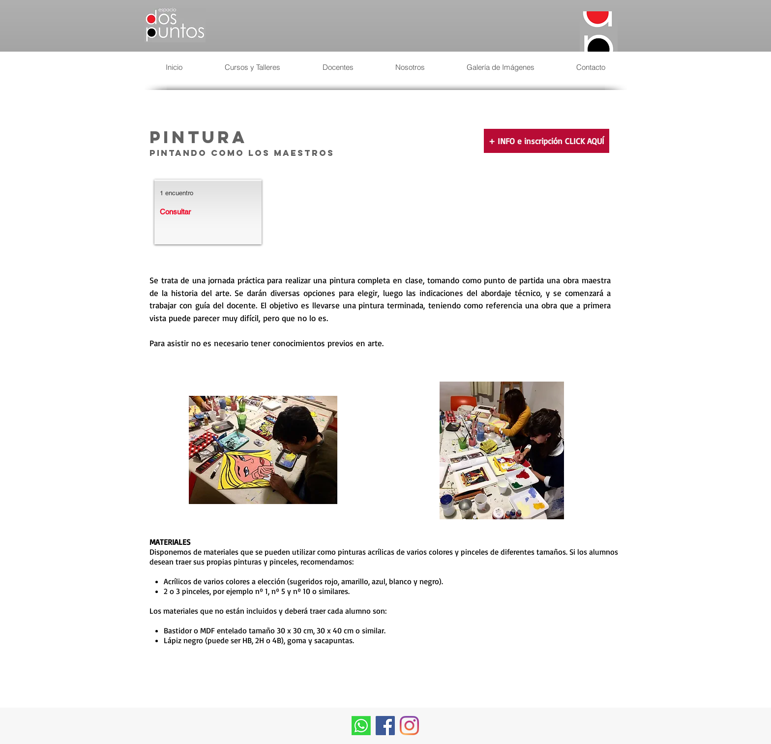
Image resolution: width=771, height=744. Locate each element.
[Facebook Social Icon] (385, 725)
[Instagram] (409, 725)
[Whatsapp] (361, 725)
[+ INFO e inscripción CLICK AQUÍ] (546, 141)
